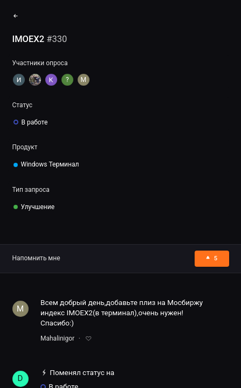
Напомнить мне (36, 258)
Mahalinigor (57, 338)
